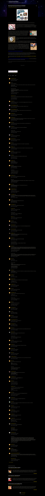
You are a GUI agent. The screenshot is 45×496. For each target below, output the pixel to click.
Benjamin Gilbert (13, 458)
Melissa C (12, 216)
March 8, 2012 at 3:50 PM (14, 103)
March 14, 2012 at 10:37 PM (14, 317)
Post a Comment (11, 462)
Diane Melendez (13, 292)
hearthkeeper (12, 175)
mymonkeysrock (13, 78)
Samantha (12, 344)
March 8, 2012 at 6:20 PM (14, 128)
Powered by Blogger (22, 492)
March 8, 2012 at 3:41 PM (14, 93)
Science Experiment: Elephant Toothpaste (14, 467)
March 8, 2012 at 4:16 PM (14, 120)
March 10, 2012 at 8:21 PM (14, 163)
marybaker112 (12, 284)
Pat (11, 199)
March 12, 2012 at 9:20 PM (14, 206)
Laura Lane (12, 427)
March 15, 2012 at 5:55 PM (14, 446)
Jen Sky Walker (13, 194)
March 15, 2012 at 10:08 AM (14, 354)
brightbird (12, 274)
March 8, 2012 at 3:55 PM (14, 111)
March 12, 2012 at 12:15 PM (14, 197)
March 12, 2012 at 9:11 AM (14, 192)
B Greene (12, 126)
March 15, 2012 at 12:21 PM (14, 395)
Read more (35, 473)
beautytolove (12, 386)
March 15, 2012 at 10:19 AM (14, 358)
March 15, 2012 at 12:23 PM (14, 399)
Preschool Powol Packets (13, 1)
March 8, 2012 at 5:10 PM (14, 124)
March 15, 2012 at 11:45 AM (14, 374)
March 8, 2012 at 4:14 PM (14, 115)
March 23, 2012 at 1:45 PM (14, 456)
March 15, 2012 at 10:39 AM (14, 364)
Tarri (11, 311)
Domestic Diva (12, 138)
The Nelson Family (13, 356)
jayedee (12, 401)
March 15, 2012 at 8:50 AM (14, 346)
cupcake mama (13, 371)
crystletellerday (13, 376)
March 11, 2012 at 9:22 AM (14, 177)
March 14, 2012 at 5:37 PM (14, 290)
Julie (11, 448)
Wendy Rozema (13, 432)
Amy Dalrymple (13, 204)
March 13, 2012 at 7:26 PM (14, 251)
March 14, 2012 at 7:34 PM (14, 305)
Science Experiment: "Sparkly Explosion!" (14, 475)
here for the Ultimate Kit (28, 56)
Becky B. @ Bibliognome (14, 105)
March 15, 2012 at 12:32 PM (14, 403)
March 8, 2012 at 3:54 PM (14, 107)
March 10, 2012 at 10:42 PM (14, 173)
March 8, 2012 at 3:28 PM (14, 80)
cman (11, 288)
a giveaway (22, 65)
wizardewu (12, 160)
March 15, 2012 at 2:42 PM (14, 434)
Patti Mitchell (12, 113)
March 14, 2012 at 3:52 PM (14, 272)
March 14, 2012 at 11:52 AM (14, 256)
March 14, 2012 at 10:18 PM (14, 313)
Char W (12, 258)
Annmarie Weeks (13, 423)
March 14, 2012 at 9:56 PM (14, 309)
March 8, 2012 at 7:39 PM (14, 132)
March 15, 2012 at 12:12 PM (14, 390)
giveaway (13, 75)
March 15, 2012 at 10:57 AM (14, 369)
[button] (36, 5)
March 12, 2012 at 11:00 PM (14, 214)
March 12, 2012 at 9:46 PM (14, 210)
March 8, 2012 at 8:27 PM (14, 136)
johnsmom (12, 348)
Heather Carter (12, 95)
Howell (12, 165)
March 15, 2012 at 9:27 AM (14, 350)
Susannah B (12, 208)
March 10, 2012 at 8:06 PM (14, 158)
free (10, 75)
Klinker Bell (12, 444)
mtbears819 (12, 397)
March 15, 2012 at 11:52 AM (14, 384)
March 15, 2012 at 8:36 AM (14, 342)
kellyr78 (12, 184)
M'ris (11, 134)
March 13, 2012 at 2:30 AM (14, 218)
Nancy (12, 360)
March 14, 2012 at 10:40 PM (14, 321)
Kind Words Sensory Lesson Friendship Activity (15, 483)
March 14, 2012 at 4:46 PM (14, 282)
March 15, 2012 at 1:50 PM (14, 425)
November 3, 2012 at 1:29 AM (14, 460)
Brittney (12, 122)
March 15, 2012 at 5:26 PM (14, 442)
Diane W (12, 392)
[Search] (37, 2)
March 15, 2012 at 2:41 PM (14, 430)
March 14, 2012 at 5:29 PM (14, 286)
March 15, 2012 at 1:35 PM (14, 421)
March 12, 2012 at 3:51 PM (14, 202)
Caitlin (11, 315)
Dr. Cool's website (18, 56)
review (15, 75)
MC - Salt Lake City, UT (13, 319)
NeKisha (12, 352)
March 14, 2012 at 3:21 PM (14, 260)
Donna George (12, 307)
